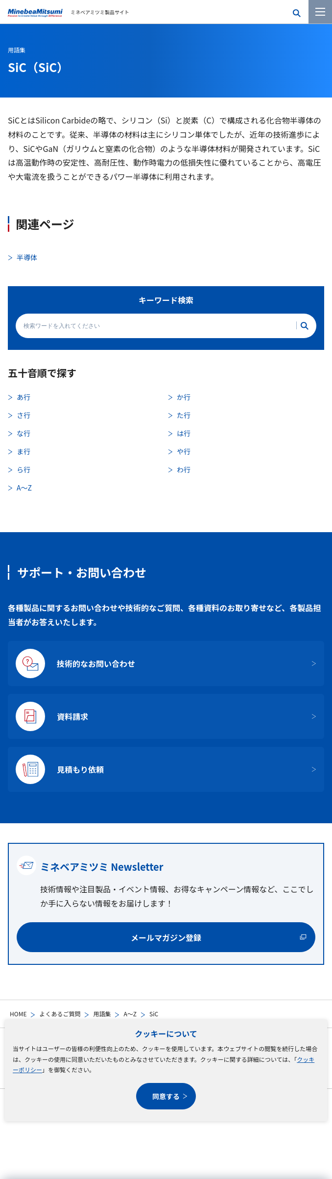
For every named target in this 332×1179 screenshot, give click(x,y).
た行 (183, 415)
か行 (183, 397)
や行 (183, 451)
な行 (23, 433)
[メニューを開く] (320, 12)
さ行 (23, 415)
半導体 (27, 257)
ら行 (23, 469)
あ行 (23, 397)
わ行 (183, 469)
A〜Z (130, 1013)
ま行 (23, 451)
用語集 (102, 1013)
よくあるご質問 (59, 1013)
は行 (183, 433)
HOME (18, 1013)
